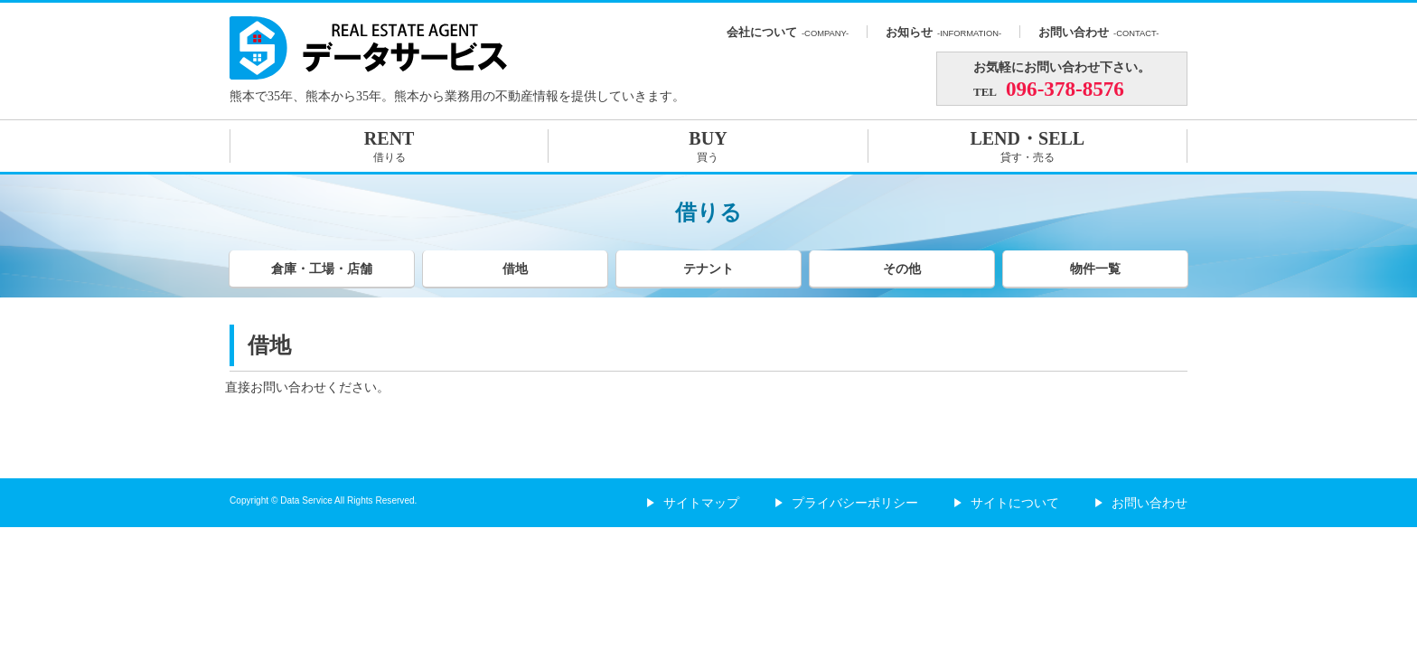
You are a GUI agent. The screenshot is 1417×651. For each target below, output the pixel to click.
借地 (515, 268)
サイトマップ (693, 502)
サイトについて (1006, 502)
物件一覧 (1095, 268)
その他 (902, 268)
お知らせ (943, 32)
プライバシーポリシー (846, 502)
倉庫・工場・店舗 (321, 268)
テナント (708, 268)
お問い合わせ (1098, 32)
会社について (788, 32)
